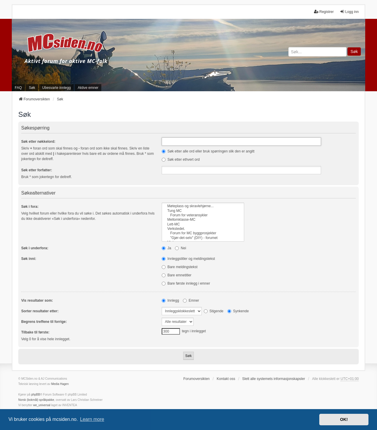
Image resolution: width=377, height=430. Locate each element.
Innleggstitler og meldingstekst (188, 259)
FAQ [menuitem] (18, 88)
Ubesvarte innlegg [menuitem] (56, 88)
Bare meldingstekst (179, 267)
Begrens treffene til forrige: (44, 322)
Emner (191, 300)
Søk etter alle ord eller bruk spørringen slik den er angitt (208, 151)
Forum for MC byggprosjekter (203, 233)
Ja (166, 248)
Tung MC (203, 211)
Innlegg (170, 300)
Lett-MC (203, 224)
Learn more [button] (92, 419)
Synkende (238, 311)
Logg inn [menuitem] (349, 11)
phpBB (35, 394)
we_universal (41, 405)
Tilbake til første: (35, 332)
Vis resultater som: (37, 300)
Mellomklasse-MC (203, 220)
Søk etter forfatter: (36, 170)
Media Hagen (60, 384)
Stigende (214, 311)
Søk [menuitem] (32, 88)
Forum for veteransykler (203, 215)
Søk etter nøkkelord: (38, 142)
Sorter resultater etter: (40, 311)
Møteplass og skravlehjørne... (203, 206)
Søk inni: (28, 259)
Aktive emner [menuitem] (88, 88)
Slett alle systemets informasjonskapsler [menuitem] (273, 379)
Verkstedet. (203, 229)
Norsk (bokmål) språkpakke (36, 399)
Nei (180, 248)
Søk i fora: (30, 207)
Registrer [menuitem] (324, 11)
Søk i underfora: (34, 248)
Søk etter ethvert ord (181, 159)
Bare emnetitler (176, 275)
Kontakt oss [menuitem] (226, 379)
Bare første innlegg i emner (186, 283)
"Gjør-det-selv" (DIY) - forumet (203, 238)
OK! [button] (344, 419)
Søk (354, 51)
